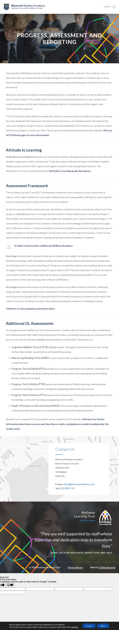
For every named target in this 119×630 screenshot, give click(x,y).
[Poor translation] (10, 586)
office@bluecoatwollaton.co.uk (78, 485)
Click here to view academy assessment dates (30, 310)
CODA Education (107, 568)
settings (73, 627)
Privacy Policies (75, 568)
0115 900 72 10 (66, 489)
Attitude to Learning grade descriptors (70, 172)
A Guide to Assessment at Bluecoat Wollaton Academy (44, 247)
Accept (88, 625)
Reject (104, 625)
